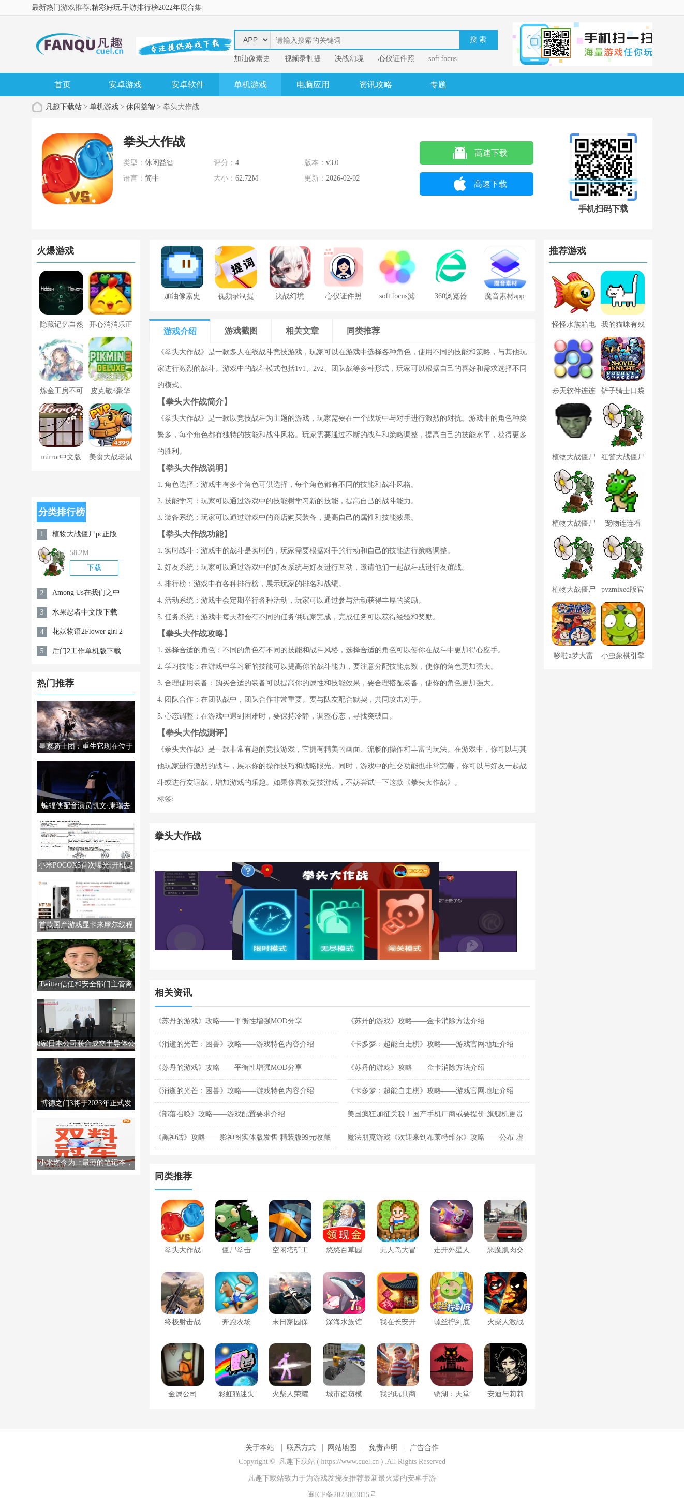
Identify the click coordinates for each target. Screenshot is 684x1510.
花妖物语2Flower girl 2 (87, 631)
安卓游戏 (125, 84)
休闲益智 (140, 107)
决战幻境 (349, 59)
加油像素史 (252, 59)
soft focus (442, 59)
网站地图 (342, 1448)
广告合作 (424, 1448)
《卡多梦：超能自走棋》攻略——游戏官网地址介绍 (430, 1044)
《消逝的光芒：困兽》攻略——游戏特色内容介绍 (234, 1044)
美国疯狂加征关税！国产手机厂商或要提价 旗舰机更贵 (435, 1114)
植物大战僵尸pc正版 (84, 534)
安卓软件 (187, 84)
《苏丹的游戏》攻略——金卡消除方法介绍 (416, 1021)
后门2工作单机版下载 (86, 651)
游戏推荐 (75, 7)
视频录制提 (303, 59)
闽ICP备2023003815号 (342, 1495)
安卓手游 (421, 1478)
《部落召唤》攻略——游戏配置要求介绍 (220, 1114)
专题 (438, 84)
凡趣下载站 (64, 107)
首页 (62, 84)
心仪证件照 (396, 59)
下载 (94, 568)
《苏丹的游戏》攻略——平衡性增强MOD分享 (228, 1021)
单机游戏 (250, 84)
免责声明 (383, 1448)
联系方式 (301, 1448)
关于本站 (259, 1448)
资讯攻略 (375, 84)
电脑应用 (313, 84)
